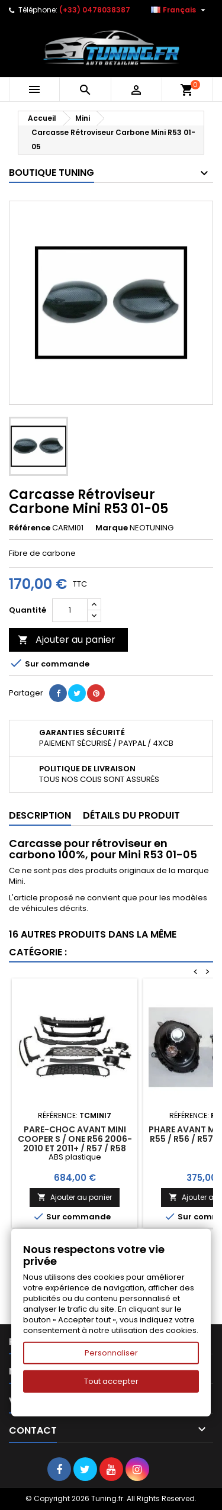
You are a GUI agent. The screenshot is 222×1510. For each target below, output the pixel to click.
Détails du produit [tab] (131, 815)
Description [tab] (40, 815)
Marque (111, 528)
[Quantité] (70, 610)
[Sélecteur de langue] (179, 10)
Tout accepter (111, 1381)
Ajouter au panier (66, 639)
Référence (29, 528)
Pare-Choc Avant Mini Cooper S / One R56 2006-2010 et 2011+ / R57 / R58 (75, 1138)
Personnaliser (111, 1352)
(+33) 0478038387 (94, 10)
